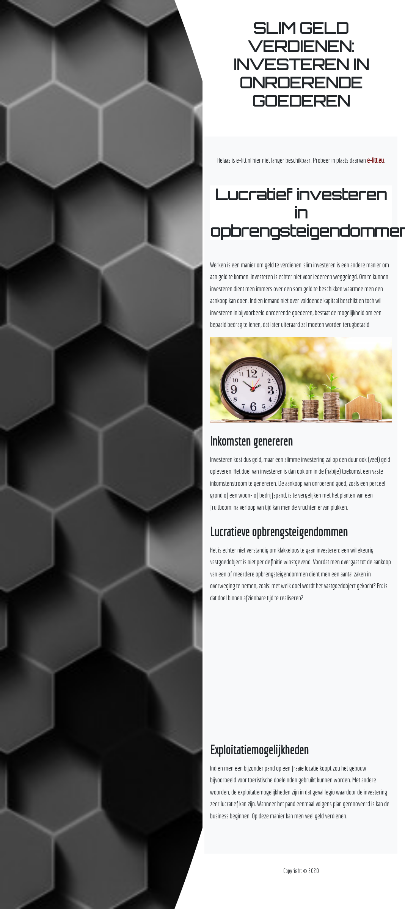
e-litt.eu (375, 160)
